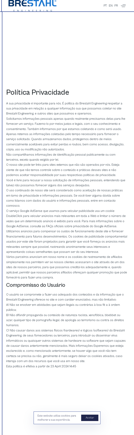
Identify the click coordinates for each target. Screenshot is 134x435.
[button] (123, 5)
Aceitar (90, 417)
